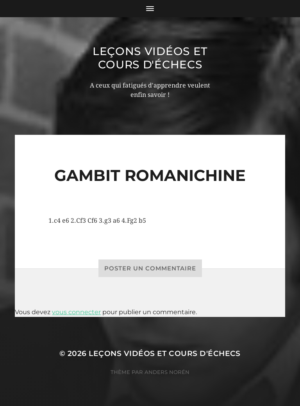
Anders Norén (167, 372)
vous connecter (76, 312)
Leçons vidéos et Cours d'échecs (150, 58)
